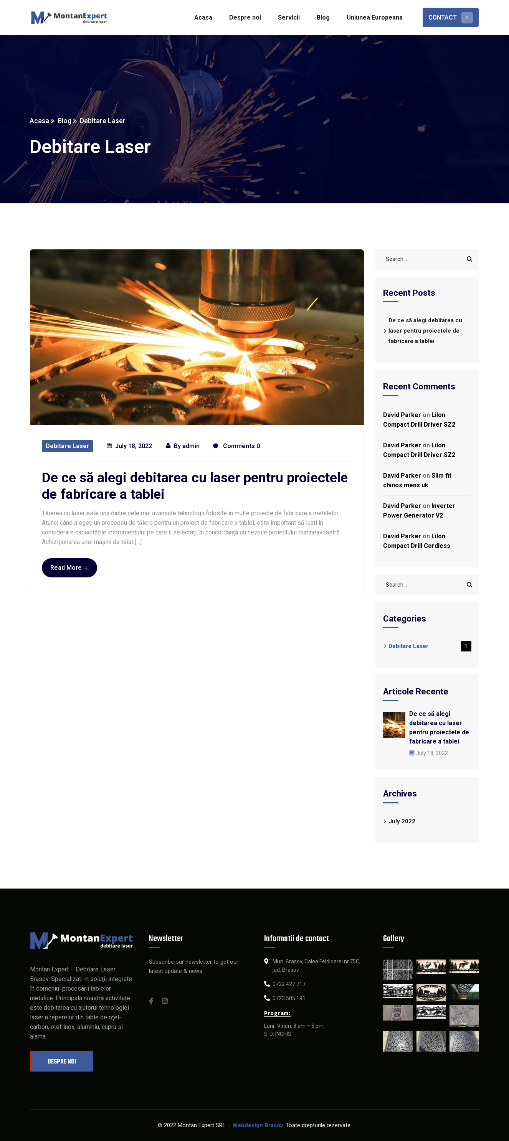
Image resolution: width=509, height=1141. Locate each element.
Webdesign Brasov (257, 1125)
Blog (65, 121)
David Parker (402, 415)
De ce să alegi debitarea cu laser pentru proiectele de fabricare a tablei (195, 486)
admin (191, 446)
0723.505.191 (289, 998)
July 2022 (401, 821)
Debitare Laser (67, 446)
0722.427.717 (289, 984)
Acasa (40, 121)
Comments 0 (236, 446)
